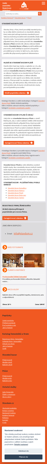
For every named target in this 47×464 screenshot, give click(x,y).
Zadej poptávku (6, 4)
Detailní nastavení (21, 445)
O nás (4, 422)
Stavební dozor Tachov (16, 198)
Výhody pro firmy (8, 344)
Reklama (5, 418)
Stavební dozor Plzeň (15, 193)
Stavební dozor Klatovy (16, 190)
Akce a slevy (6, 397)
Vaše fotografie (8, 392)
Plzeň (29, 18)
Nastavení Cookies (9, 413)
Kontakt (5, 420)
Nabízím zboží (7, 365)
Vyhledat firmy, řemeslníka (11, 341)
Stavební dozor (20, 18)
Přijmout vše (23, 457)
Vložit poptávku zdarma (15, 93)
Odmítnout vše (23, 451)
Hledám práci (7, 378)
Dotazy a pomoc (8, 411)
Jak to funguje (7, 328)
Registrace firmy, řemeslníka (12, 339)
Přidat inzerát (7, 360)
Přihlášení (6, 10)
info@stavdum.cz (23, 233)
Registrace (7, 8)
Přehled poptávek (8, 323)
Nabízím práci (7, 381)
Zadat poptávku (8, 320)
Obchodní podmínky (9, 408)
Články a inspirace (8, 394)
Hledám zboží (7, 362)
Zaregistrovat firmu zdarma (17, 143)
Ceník (4, 348)
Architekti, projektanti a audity (19, 108)
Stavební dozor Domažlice (17, 188)
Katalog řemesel (7, 18)
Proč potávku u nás (9, 325)
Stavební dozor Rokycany (17, 195)
